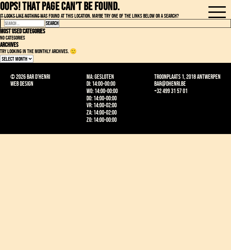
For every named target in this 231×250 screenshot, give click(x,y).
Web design (21, 83)
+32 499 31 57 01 (171, 91)
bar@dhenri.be (170, 83)
